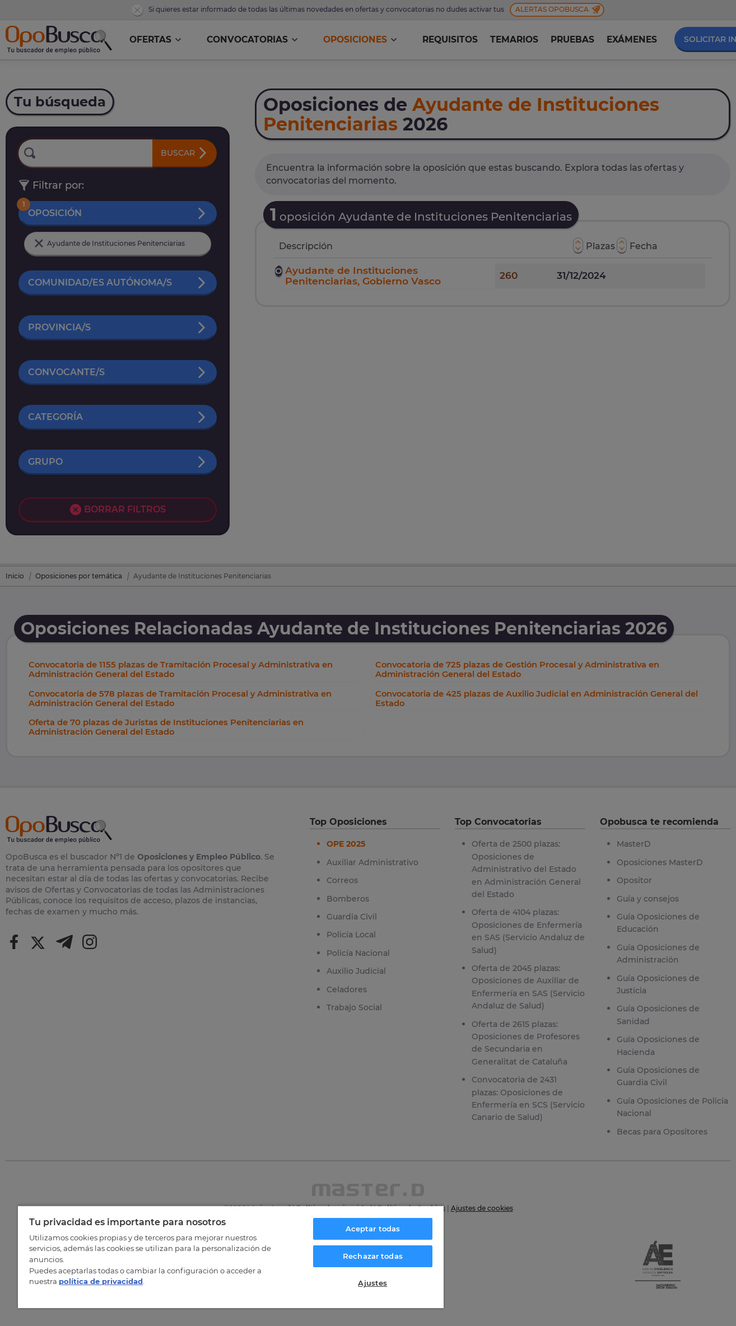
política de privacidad (101, 1281)
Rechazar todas (373, 1256)
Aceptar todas (373, 1228)
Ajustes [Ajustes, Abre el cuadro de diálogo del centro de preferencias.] (372, 1282)
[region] (231, 1256)
